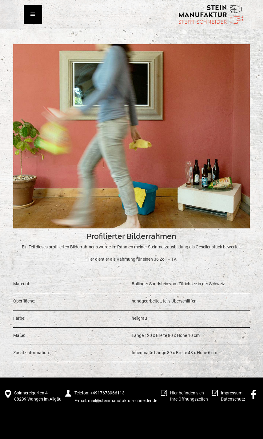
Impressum (231, 392)
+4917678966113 (107, 392)
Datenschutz (233, 399)
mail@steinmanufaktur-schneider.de (122, 400)
